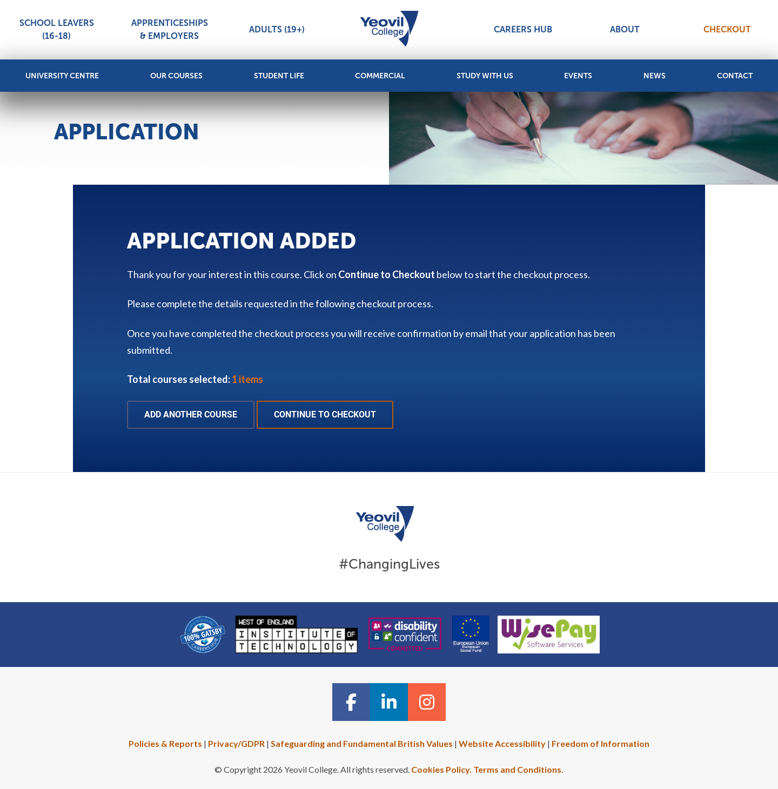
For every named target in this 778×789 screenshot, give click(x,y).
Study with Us (485, 75)
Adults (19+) (277, 29)
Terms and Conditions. (518, 769)
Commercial (380, 75)
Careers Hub (523, 29)
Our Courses (176, 75)
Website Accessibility (502, 743)
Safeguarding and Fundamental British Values (362, 743)
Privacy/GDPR (236, 743)
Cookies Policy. (441, 769)
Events (578, 75)
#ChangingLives (389, 564)
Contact (735, 75)
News (654, 75)
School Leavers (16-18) (56, 29)
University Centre (62, 75)
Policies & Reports (165, 743)
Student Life (279, 75)
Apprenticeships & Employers (169, 29)
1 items (247, 379)
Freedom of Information (600, 743)
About (625, 29)
